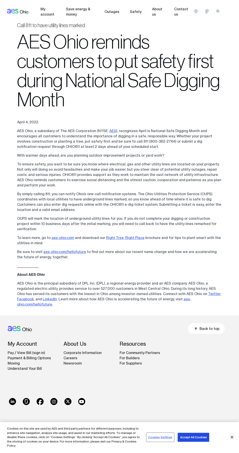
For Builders (130, 358)
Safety (136, 11)
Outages (111, 11)
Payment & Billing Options (29, 358)
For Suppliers (131, 363)
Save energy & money (78, 11)
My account (47, 11)
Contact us (181, 11)
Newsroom (73, 363)
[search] (218, 11)
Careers (70, 358)
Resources (133, 344)
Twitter (214, 294)
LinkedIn (50, 299)
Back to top (206, 328)
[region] (119, 437)
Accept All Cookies (193, 437)
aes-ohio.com (62, 237)
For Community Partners (140, 352)
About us (157, 11)
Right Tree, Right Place (125, 237)
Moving (14, 363)
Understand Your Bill (25, 368)
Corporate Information (83, 352)
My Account (22, 344)
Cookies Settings (160, 437)
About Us (75, 344)
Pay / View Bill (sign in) (26, 352)
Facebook (25, 299)
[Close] (232, 437)
